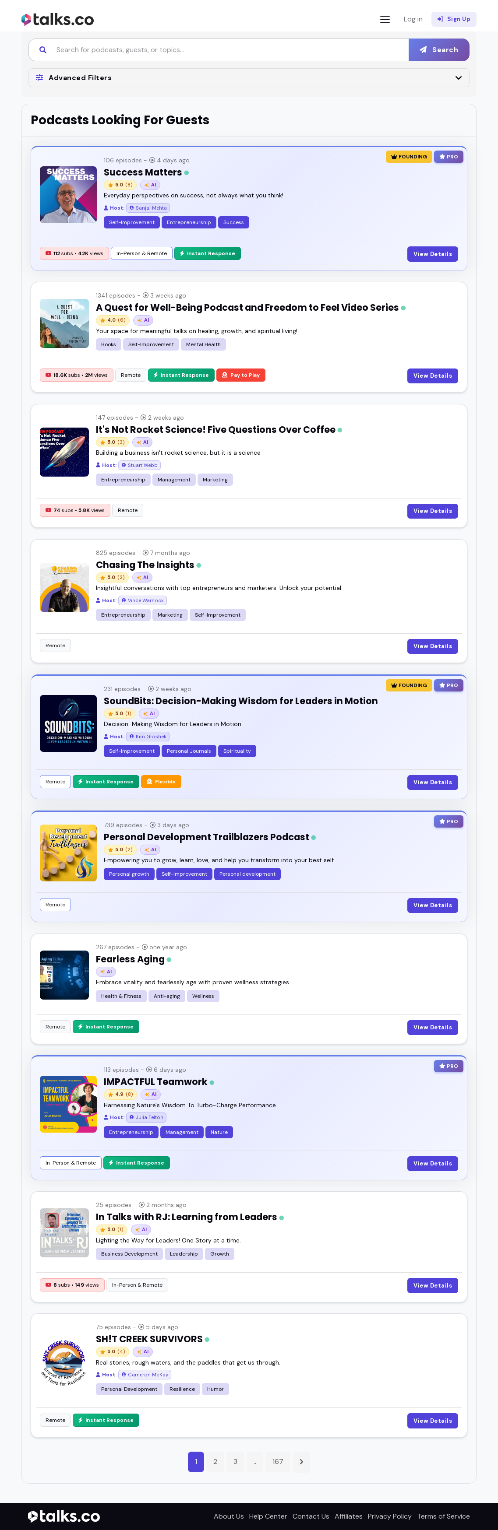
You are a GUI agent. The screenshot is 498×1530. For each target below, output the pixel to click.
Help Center (268, 1516)
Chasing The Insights (148, 564)
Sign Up (454, 19)
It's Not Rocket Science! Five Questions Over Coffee (219, 429)
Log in (413, 19)
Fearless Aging (133, 959)
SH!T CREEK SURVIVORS (152, 1339)
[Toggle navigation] (385, 19)
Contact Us (311, 1516)
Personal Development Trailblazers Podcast (210, 837)
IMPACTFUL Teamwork (159, 1081)
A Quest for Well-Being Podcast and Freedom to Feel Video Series (251, 307)
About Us (229, 1516)
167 (277, 1461)
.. (255, 1461)
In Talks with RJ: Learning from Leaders (190, 1217)
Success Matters (146, 172)
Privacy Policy (390, 1516)
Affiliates (349, 1516)
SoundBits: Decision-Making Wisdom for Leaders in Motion (241, 701)
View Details (432, 254)
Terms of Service (443, 1516)
